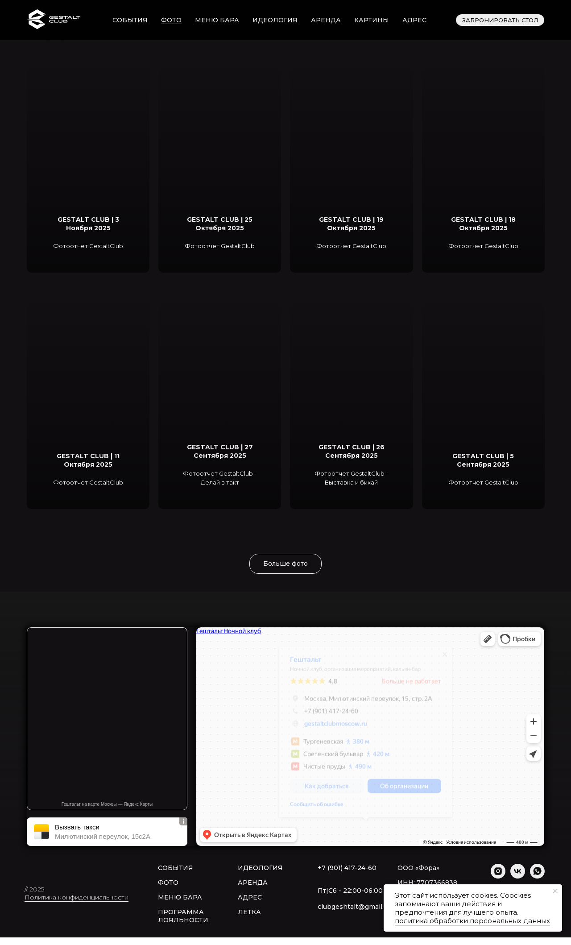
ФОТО (168, 883)
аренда (326, 20)
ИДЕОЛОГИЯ (260, 868)
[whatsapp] (537, 876)
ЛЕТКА (249, 912)
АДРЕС (250, 897)
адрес (414, 20)
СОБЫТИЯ (175, 868)
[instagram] (498, 876)
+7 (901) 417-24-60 (347, 868)
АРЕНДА (253, 883)
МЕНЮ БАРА (180, 897)
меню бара (217, 20)
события (130, 20)
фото (171, 20)
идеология (275, 20)
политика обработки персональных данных (472, 920)
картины (371, 20)
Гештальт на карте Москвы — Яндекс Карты (107, 804)
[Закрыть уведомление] (555, 891)
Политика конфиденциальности (76, 897)
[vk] (517, 876)
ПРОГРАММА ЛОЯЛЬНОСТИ (183, 916)
